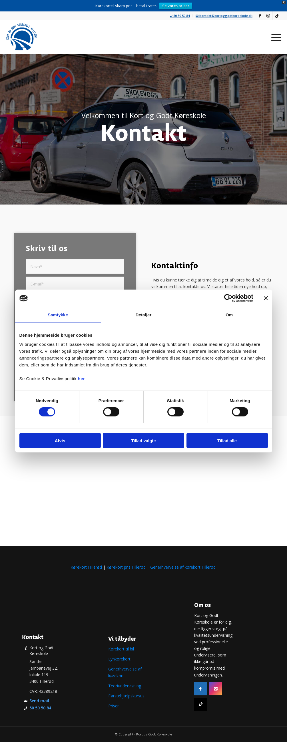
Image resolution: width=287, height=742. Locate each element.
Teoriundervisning (124, 686)
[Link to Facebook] (260, 15)
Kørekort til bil (121, 649)
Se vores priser (175, 5)
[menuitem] (180, 15)
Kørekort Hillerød (86, 567)
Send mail (39, 700)
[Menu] (274, 37)
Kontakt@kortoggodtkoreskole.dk (224, 15)
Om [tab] (229, 314)
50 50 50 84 (180, 15)
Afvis (60, 440)
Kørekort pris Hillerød (126, 567)
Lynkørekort (119, 659)
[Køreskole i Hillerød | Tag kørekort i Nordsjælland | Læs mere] (22, 37)
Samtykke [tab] (58, 314)
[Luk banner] (266, 298)
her (81, 378)
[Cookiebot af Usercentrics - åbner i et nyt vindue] (228, 298)
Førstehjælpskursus (126, 696)
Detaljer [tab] (144, 314)
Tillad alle (227, 440)
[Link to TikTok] (277, 15)
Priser (113, 706)
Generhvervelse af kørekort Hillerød (183, 567)
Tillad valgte (143, 440)
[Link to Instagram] (268, 15)
